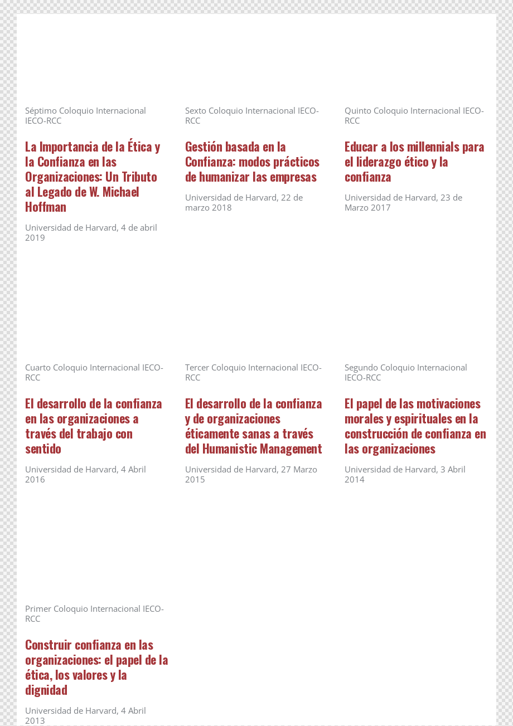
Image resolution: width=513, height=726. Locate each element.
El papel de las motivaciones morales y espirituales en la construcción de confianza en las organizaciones (415, 426)
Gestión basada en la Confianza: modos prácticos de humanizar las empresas (252, 161)
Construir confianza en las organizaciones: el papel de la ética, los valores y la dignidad (96, 667)
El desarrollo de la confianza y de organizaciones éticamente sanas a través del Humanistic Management (253, 426)
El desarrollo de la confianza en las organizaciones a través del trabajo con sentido (93, 426)
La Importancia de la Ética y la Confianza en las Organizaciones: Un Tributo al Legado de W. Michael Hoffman (92, 176)
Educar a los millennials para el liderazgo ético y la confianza (415, 161)
